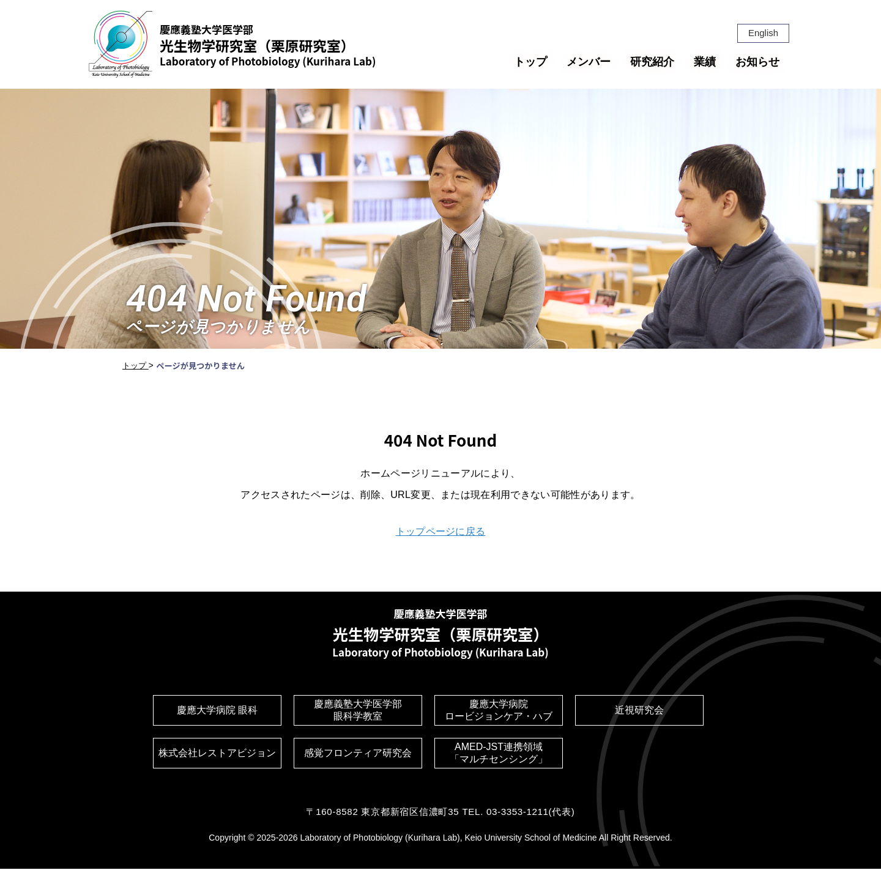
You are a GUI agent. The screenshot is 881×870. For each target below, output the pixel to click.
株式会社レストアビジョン (217, 754)
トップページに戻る (441, 531)
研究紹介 (652, 62)
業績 (705, 62)
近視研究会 (639, 712)
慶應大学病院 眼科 (217, 712)
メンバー (589, 62)
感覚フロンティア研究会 (358, 754)
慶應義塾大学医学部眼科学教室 (358, 712)
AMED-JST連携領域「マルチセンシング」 (499, 754)
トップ (530, 62)
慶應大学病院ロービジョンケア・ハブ (498, 712)
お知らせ (757, 62)
